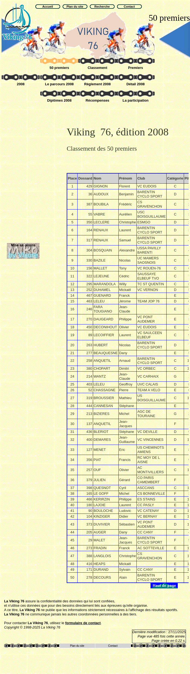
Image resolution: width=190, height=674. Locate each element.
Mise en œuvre (23, 245)
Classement (97, 68)
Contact (112, 645)
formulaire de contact (83, 623)
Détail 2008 (136, 84)
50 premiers (59, 68)
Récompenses (97, 100)
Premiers (135, 68)
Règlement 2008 (97, 84)
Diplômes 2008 (59, 100)
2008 (20, 84)
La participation (135, 100)
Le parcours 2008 (59, 84)
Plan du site (77, 645)
